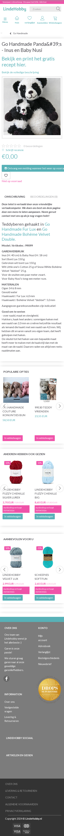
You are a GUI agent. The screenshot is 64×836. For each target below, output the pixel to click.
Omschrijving (14, 196)
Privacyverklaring (18, 811)
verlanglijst (30, 20)
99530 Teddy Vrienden (43, 409)
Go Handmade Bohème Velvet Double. (26, 234)
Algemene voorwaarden (21, 804)
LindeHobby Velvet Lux (11, 576)
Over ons (9, 701)
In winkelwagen (12, 516)
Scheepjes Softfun (42, 576)
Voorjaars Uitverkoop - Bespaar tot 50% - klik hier (25, 2)
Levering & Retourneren (11, 719)
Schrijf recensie (14, 150)
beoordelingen (33, 146)
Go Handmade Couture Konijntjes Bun (14, 411)
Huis (17, 20)
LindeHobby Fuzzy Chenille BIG (46, 493)
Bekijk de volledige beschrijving (20, 72)
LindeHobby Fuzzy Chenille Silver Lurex (14, 493)
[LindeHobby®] (15, 8)
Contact (11, 797)
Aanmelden (42, 20)
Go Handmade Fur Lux (26, 227)
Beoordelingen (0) (44, 196)
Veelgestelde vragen (11, 709)
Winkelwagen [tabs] (55, 20)
